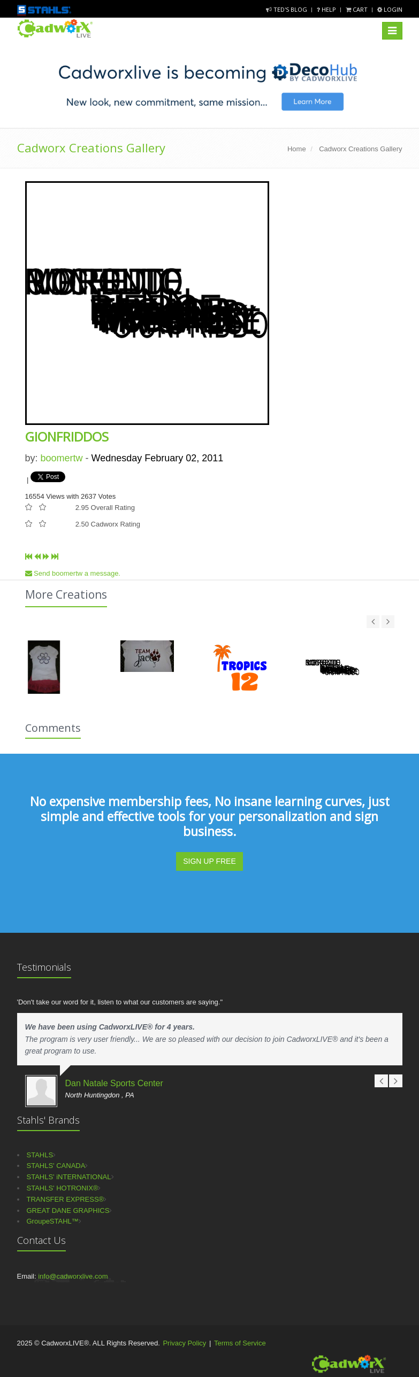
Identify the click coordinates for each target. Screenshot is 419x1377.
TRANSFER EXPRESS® (65, 1199)
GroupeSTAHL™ (53, 1221)
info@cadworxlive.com (73, 1276)
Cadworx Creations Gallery (91, 148)
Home (296, 149)
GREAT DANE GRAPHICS (68, 1210)
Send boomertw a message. (72, 573)
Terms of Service (240, 1343)
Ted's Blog (287, 9)
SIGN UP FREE (209, 861)
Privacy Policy (184, 1343)
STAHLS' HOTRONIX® (62, 1188)
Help (327, 9)
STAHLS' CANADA (56, 1166)
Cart (357, 9)
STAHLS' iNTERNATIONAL (69, 1177)
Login (389, 9)
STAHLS (40, 1155)
